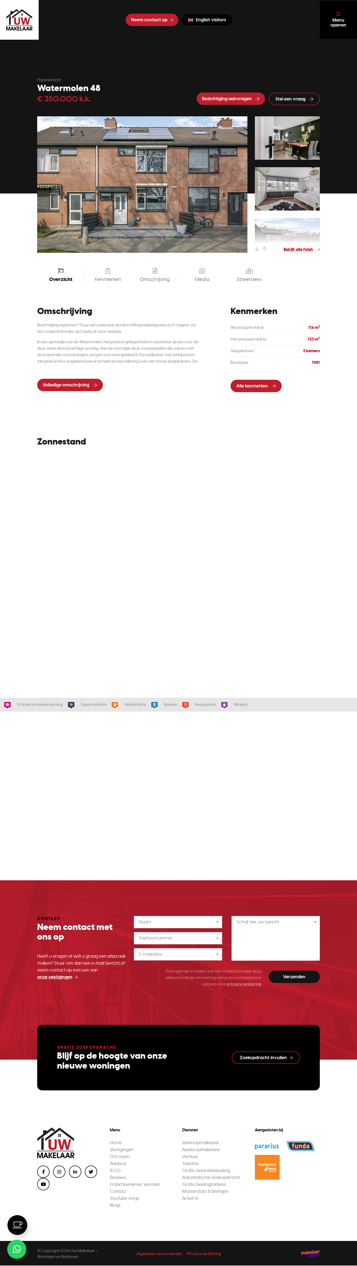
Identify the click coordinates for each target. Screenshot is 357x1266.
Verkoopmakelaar (200, 1143)
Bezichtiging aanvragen (230, 99)
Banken (169, 704)
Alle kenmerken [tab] (256, 386)
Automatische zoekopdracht (211, 1178)
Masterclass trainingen (205, 1192)
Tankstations (133, 704)
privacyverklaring (244, 984)
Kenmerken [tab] (107, 275)
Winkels (239, 704)
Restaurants (204, 704)
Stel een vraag (294, 99)
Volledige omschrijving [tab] (70, 385)
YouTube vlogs (124, 1199)
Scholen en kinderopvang (38, 704)
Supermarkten (92, 704)
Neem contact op (151, 20)
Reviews (118, 1178)
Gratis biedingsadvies (204, 1185)
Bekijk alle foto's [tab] (302, 249)
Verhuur (190, 1157)
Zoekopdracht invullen (266, 1058)
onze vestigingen (57, 977)
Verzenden (294, 977)
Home (116, 1143)
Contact (118, 1192)
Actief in (190, 1199)
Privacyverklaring (204, 1254)
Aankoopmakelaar (201, 1150)
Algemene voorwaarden (159, 1254)
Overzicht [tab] (60, 275)
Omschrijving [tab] (155, 275)
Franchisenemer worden (135, 1185)
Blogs (115, 1205)
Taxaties (190, 1164)
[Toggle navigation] (337, 20)
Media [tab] (202, 275)
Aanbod (118, 1164)
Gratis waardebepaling (206, 1171)
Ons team (120, 1157)
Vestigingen (121, 1150)
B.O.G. (115, 1171)
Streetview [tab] (249, 275)
